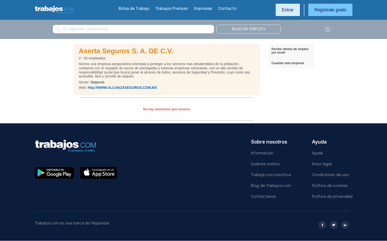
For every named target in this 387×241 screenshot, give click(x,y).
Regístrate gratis (330, 9)
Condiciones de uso (330, 175)
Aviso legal (322, 164)
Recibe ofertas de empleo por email (290, 50)
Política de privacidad (332, 197)
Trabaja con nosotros (271, 175)
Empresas (203, 9)
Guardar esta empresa (287, 63)
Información (262, 153)
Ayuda (317, 153)
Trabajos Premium (171, 9)
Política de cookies (330, 186)
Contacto (227, 9)
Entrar (288, 9)
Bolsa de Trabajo (134, 9)
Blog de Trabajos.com (271, 186)
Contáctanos (263, 197)
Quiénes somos (265, 164)
